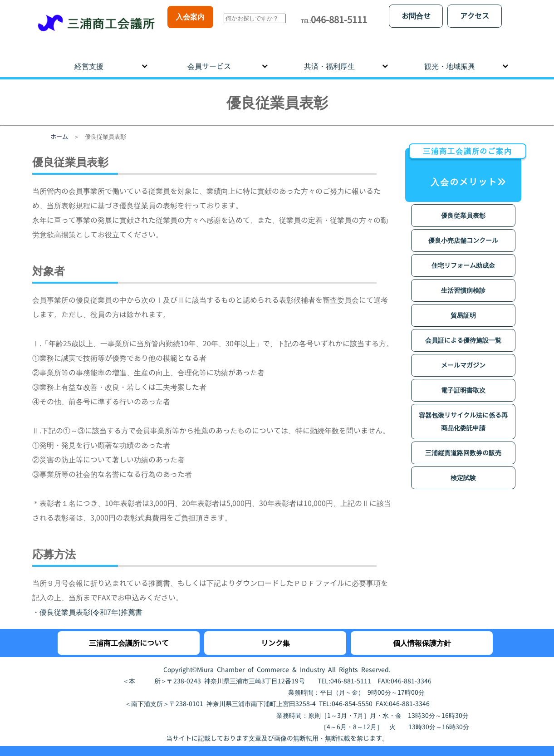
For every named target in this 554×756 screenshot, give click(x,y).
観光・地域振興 (449, 58)
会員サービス (209, 58)
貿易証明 (463, 307)
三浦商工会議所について (129, 635)
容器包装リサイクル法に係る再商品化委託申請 (463, 413)
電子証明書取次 (463, 382)
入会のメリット (465, 160)
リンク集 (275, 635)
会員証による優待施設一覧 (463, 332)
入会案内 (190, 17)
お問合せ (416, 16)
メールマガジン (463, 357)
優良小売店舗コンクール (463, 232)
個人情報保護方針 (422, 635)
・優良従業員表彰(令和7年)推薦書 (87, 604)
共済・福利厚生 (329, 58)
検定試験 (463, 469)
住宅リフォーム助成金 (463, 257)
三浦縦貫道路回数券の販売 (463, 444)
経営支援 (88, 58)
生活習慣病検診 (463, 282)
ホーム (59, 128)
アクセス (474, 16)
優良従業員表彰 (463, 207)
